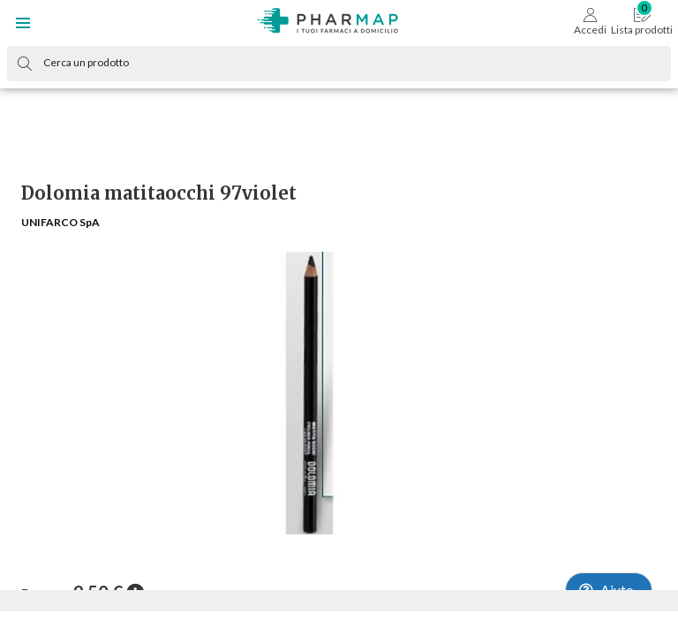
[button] (23, 23)
